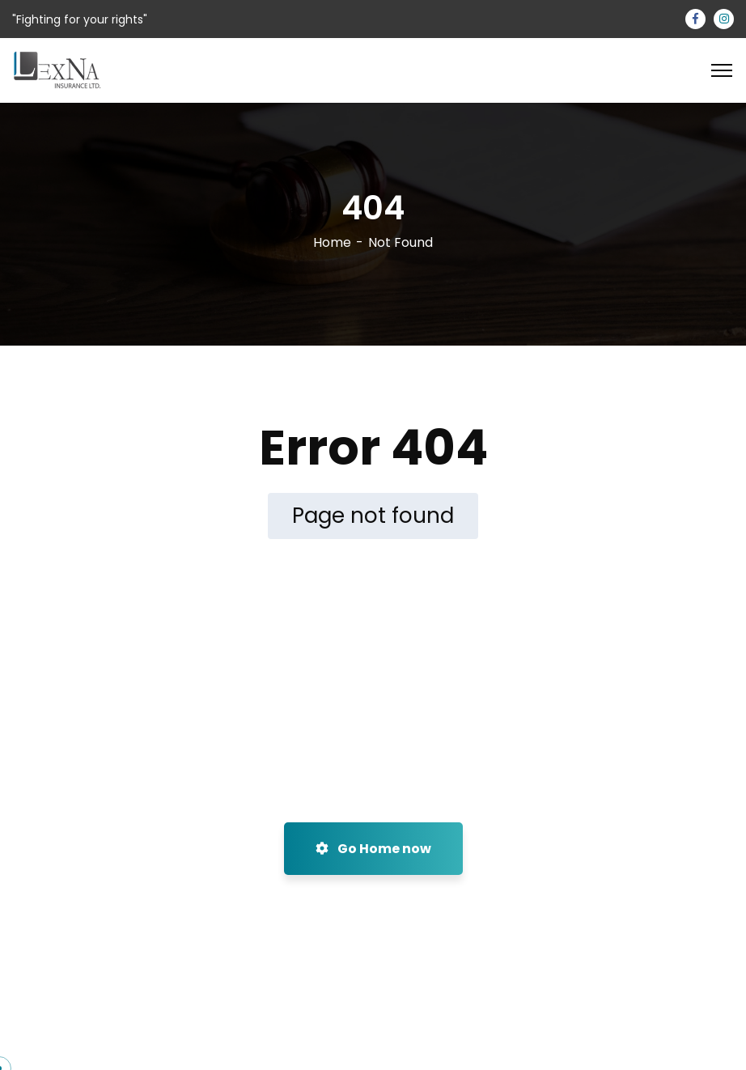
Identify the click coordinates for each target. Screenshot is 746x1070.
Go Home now (373, 848)
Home (332, 242)
